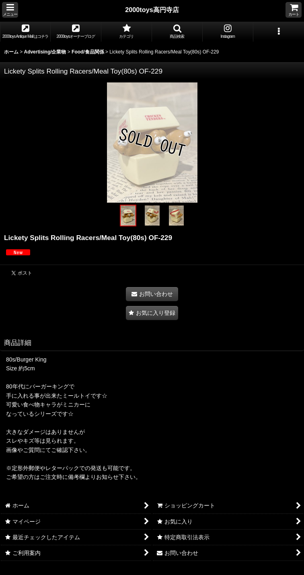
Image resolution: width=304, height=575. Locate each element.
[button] (10, 10)
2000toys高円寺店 (152, 9)
